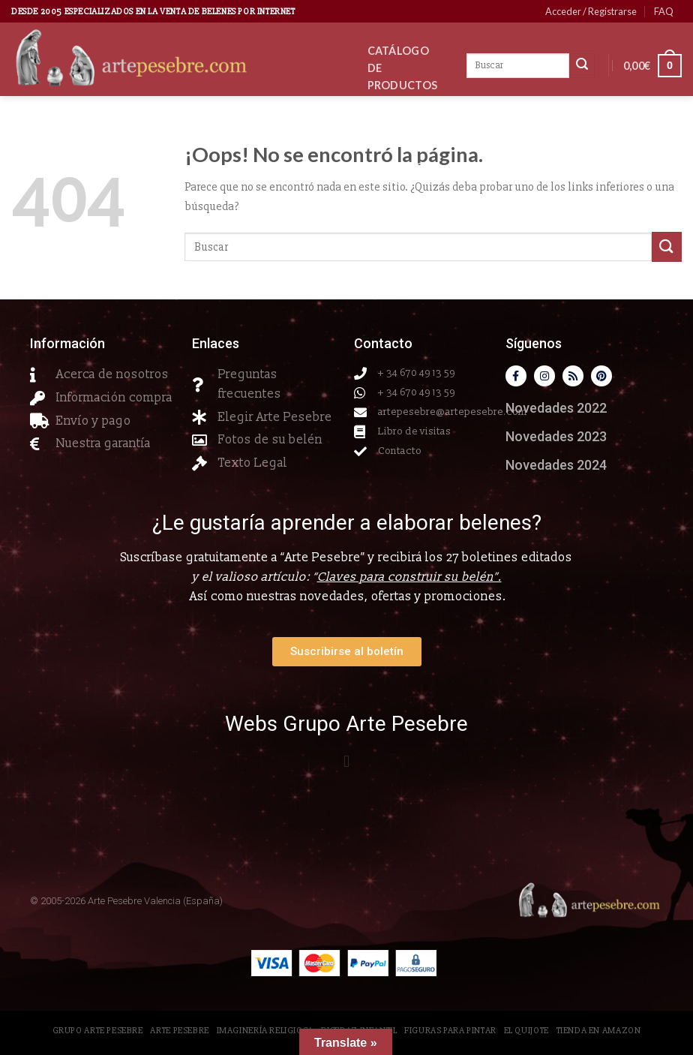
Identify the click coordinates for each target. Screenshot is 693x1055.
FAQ (664, 11)
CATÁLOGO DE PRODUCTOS (403, 68)
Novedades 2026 (410, 126)
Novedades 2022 (556, 408)
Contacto (408, 167)
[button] (346, 762)
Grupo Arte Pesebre (97, 1030)
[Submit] (667, 246)
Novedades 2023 (556, 436)
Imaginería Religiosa (265, 1030)
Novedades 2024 (556, 465)
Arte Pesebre (179, 1030)
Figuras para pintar (450, 1030)
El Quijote (526, 1030)
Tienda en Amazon (598, 1030)
